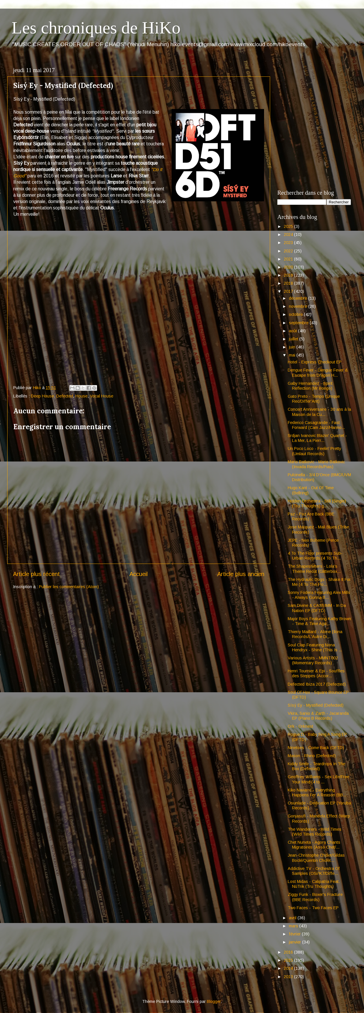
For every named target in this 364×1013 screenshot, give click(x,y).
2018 (289, 283)
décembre (298, 298)
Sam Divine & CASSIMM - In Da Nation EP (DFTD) (317, 608)
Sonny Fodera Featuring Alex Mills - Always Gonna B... (319, 595)
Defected (64, 396)
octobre (296, 314)
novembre (298, 306)
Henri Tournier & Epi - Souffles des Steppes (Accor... (316, 673)
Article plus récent (36, 574)
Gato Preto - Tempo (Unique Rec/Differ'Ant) (314, 399)
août (293, 331)
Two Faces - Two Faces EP (313, 907)
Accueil (138, 574)
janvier (295, 942)
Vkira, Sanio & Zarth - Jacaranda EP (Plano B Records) (318, 716)
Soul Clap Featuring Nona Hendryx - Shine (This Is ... (315, 647)
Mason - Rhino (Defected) (312, 755)
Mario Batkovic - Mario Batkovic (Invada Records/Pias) (316, 464)
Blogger (214, 1001)
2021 (289, 259)
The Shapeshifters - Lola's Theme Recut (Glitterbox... (314, 568)
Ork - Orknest (300, 726)
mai (292, 355)
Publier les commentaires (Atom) (69, 586)
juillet (294, 339)
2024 (289, 234)
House (81, 396)
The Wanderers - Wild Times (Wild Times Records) (314, 831)
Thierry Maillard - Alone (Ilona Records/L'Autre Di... (315, 634)
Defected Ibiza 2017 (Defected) (317, 684)
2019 (289, 275)
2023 (289, 242)
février (295, 934)
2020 (289, 267)
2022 (289, 251)
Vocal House (101, 396)
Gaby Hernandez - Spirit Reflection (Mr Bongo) (310, 386)
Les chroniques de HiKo (96, 27)
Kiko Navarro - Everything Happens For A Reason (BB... (317, 792)
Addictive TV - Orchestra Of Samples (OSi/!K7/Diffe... (314, 871)
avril (293, 918)
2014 (289, 968)
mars (294, 926)
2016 (289, 952)
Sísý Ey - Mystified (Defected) (315, 705)
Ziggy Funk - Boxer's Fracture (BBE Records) (315, 897)
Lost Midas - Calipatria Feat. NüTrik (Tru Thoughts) (314, 884)
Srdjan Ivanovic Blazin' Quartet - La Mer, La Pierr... (317, 438)
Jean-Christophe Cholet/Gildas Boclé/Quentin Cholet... (316, 857)
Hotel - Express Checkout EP (314, 362)
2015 (289, 960)
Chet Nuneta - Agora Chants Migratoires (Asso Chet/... (314, 844)
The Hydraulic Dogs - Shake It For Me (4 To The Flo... (319, 582)
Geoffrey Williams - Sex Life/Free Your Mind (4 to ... (318, 779)
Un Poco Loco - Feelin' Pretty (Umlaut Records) (314, 451)
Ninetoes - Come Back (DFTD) (316, 747)
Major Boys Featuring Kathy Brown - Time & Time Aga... (319, 621)
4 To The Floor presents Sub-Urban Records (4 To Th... (315, 555)
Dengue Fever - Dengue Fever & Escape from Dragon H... (318, 372)
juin (292, 347)
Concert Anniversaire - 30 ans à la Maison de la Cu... (319, 412)
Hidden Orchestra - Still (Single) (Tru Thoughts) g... (317, 503)
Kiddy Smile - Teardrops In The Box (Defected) (316, 766)
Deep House (42, 396)
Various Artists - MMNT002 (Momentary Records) (313, 660)
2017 (289, 291)
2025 (289, 226)
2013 (289, 976)
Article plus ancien (240, 574)
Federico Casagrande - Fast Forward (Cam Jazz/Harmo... (316, 425)
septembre (299, 322)
